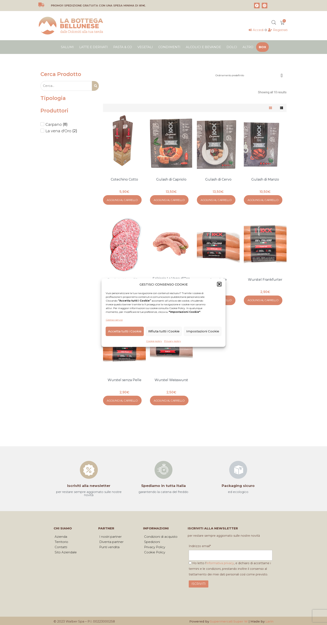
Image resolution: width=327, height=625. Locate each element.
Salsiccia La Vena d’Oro (171, 278)
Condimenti (169, 47)
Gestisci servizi (114, 319)
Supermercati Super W (229, 620)
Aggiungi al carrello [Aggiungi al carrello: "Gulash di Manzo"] (263, 199)
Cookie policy (154, 340)
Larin (269, 620)
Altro (248, 47)
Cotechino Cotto (124, 179)
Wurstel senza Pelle (124, 379)
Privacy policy (172, 340)
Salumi (67, 47)
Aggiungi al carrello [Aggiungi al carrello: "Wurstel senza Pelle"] (122, 398)
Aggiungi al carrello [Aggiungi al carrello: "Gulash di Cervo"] (216, 199)
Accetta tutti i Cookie (125, 331)
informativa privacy (220, 562)
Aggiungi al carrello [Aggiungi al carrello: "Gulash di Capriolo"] (169, 199)
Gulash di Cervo (218, 179)
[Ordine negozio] (250, 74)
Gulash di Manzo (265, 179)
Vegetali (145, 47)
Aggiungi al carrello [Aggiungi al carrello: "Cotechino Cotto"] (122, 199)
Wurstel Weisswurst (171, 379)
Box (262, 47)
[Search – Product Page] (66, 86)
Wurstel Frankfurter (265, 279)
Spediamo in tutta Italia (163, 484)
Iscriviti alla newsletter (88, 484)
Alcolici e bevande (203, 47)
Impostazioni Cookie (202, 331)
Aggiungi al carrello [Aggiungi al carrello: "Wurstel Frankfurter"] (263, 299)
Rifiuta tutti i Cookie (164, 331)
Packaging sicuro (238, 484)
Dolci (231, 47)
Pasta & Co (122, 47)
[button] (219, 284)
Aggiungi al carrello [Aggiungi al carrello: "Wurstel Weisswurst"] (169, 398)
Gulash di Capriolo (171, 179)
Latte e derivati (93, 47)
